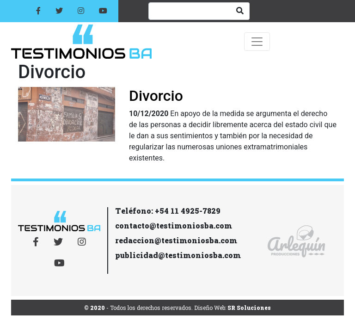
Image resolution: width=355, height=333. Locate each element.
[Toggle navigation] (257, 41)
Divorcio (156, 96)
